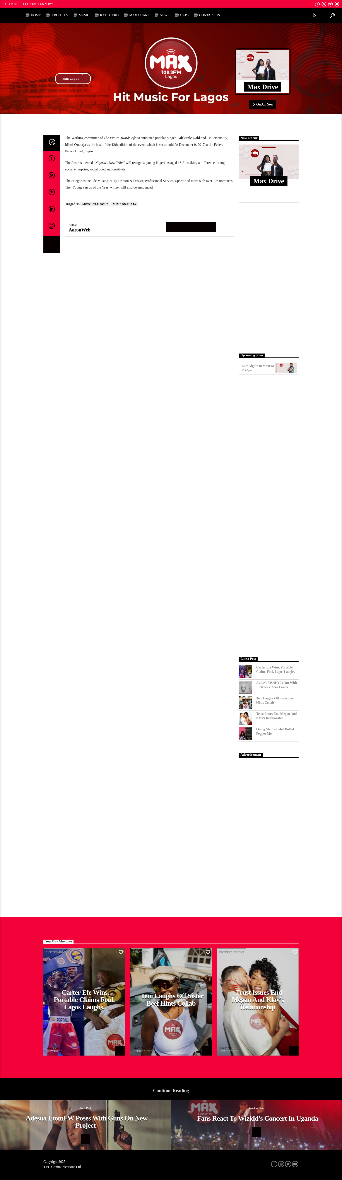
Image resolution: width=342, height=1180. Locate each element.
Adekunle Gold (95, 204)
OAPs (184, 15)
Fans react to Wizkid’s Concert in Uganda (257, 1118)
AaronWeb (80, 230)
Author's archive (191, 227)
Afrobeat (140, 952)
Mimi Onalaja (124, 204)
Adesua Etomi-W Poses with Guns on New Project (86, 1121)
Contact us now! (37, 4)
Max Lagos (73, 78)
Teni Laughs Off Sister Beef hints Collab (275, 700)
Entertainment (58, 952)
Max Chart (139, 15)
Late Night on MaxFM (258, 366)
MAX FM (52, 1048)
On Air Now (262, 104)
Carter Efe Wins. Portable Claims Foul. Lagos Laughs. (275, 669)
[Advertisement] (269, 276)
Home (36, 15)
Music (84, 15)
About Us (59, 15)
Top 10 (10, 4)
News (164, 15)
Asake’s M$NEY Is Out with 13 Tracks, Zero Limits (276, 685)
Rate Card (109, 15)
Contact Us (209, 15)
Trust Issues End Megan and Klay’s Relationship (276, 716)
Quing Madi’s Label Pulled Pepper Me (275, 731)
